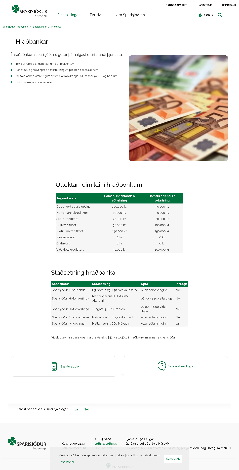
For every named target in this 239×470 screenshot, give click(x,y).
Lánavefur (205, 5)
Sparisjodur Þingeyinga (15, 26)
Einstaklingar (40, 26)
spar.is (208, 15)
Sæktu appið (64, 366)
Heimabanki (229, 5)
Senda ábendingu (175, 366)
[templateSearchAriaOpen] (220, 15)
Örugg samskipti (177, 5)
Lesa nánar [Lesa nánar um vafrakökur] (66, 462)
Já (76, 409)
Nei (86, 409)
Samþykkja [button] (173, 458)
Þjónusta (56, 26)
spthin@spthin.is (106, 443)
